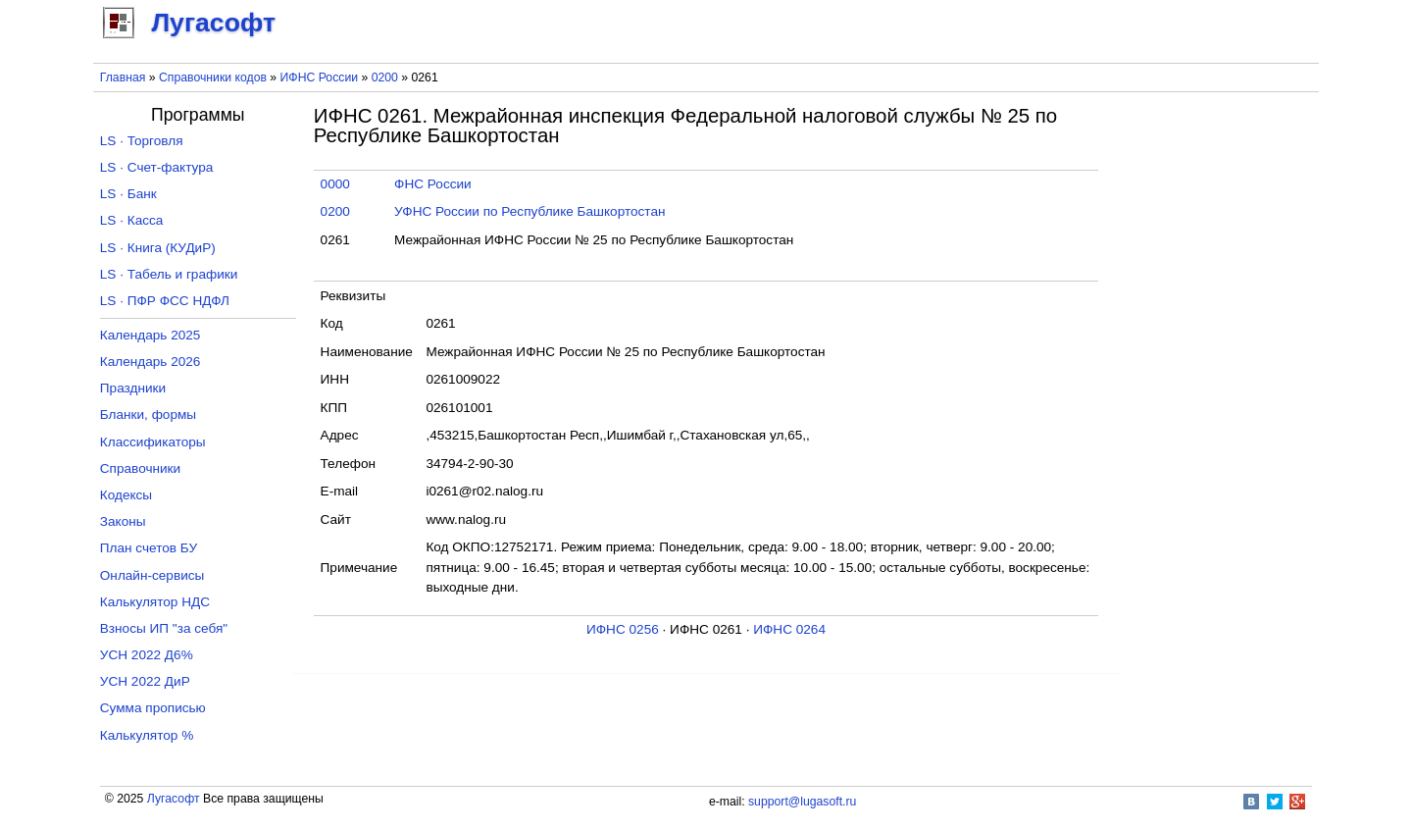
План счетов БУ (148, 548)
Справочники (140, 468)
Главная (123, 77)
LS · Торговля (141, 140)
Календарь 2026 (150, 361)
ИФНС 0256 (622, 629)
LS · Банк (128, 193)
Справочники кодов (213, 77)
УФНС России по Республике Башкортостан (529, 211)
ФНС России (433, 184)
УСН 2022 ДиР (145, 681)
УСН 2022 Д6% (146, 655)
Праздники (133, 388)
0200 (385, 77)
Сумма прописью (153, 707)
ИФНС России (319, 77)
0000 (335, 184)
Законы (123, 521)
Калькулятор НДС (155, 602)
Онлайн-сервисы (152, 575)
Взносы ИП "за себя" (163, 628)
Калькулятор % (146, 735)
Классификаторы (153, 442)
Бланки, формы (148, 414)
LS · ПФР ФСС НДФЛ (164, 300)
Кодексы (126, 495)
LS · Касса (132, 220)
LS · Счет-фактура (157, 167)
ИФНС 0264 (789, 629)
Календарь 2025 (150, 335)
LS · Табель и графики (169, 274)
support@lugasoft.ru (802, 801)
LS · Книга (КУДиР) (158, 247)
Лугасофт (173, 798)
